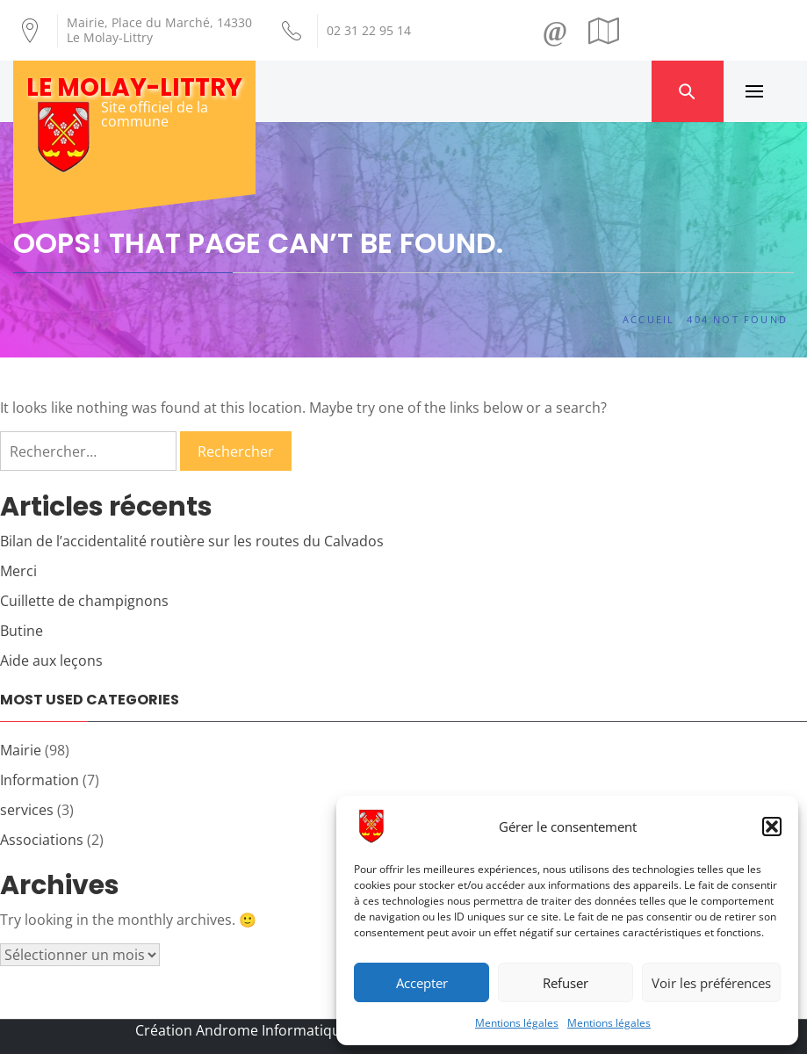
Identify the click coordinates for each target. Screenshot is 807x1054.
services (27, 809)
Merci (18, 571)
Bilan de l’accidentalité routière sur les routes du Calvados (192, 541)
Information (39, 780)
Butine (21, 630)
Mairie (20, 750)
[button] (772, 826)
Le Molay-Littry (134, 87)
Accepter (422, 983)
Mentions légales (516, 1022)
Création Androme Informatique (242, 1030)
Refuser (565, 983)
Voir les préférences (711, 983)
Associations (41, 839)
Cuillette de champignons (84, 600)
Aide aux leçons (51, 660)
